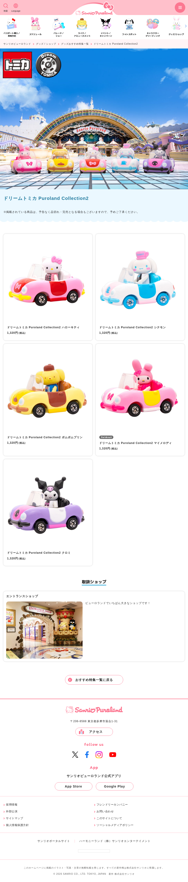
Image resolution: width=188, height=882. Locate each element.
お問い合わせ (105, 811)
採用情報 (11, 804)
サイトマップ (14, 818)
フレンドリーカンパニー (112, 804)
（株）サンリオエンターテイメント (127, 841)
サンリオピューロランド (17, 44)
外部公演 (11, 811)
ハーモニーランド (91, 841)
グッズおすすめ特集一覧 (75, 44)
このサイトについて (109, 818)
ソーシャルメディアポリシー (115, 825)
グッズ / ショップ (46, 44)
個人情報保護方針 (17, 825)
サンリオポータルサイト (53, 841)
